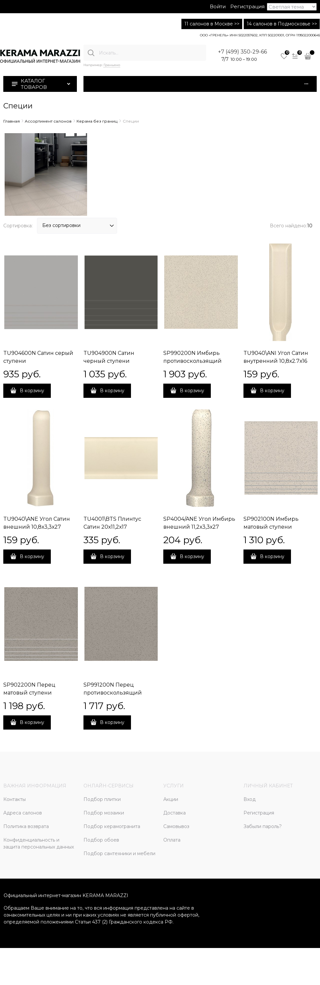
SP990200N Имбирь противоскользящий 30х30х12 (192, 361)
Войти (218, 6)
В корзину (32, 391)
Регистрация (247, 6)
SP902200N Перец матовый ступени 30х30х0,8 (29, 693)
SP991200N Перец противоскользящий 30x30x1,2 (112, 693)
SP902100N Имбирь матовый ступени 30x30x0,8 (271, 527)
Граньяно (112, 65)
